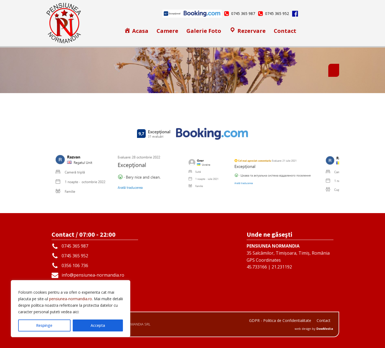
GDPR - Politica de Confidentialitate (280, 320)
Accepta (98, 325)
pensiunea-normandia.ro (70, 298)
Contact (285, 30)
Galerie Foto (203, 30)
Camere (167, 30)
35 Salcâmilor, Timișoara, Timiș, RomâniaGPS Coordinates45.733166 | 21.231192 (288, 256)
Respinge (44, 325)
